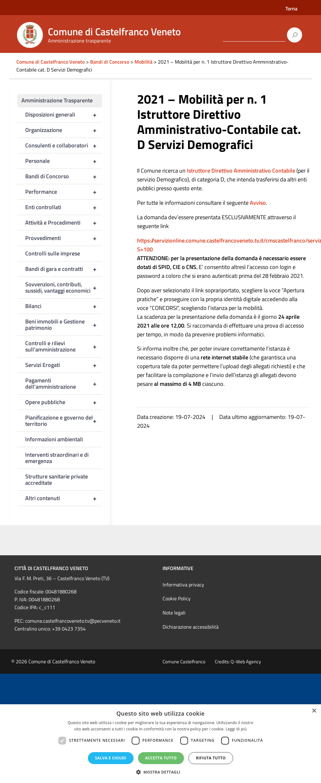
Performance (63, 191)
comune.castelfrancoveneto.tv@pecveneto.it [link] (73, 621)
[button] (161, 772)
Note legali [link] (174, 612)
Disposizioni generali (63, 114)
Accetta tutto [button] (161, 758)
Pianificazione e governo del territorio (63, 421)
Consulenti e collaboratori (63, 145)
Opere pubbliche (63, 402)
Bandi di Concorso (63, 176)
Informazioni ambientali (54, 439)
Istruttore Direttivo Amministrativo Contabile (241, 170)
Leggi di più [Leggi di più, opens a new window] (236, 729)
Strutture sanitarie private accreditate (56, 479)
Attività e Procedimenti (63, 222)
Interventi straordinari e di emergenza (57, 457)
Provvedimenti (63, 238)
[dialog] (160, 743)
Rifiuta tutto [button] (211, 758)
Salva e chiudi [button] (110, 758)
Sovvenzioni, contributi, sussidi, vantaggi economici (63, 287)
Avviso (258, 202)
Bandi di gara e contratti (63, 269)
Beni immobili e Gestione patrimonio (63, 324)
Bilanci (63, 306)
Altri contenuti (63, 498)
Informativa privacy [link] (183, 584)
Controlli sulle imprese (52, 253)
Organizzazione (63, 130)
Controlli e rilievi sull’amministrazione (63, 346)
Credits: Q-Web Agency (238, 661)
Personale (63, 161)
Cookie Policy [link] (177, 598)
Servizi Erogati (63, 365)
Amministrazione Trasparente (57, 100)
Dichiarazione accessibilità (191, 627)
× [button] (314, 711)
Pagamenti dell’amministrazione (63, 383)
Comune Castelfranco (184, 661)
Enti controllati (63, 207)
